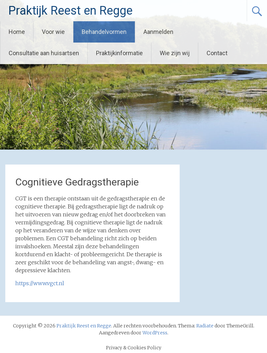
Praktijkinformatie (119, 53)
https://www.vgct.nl (39, 283)
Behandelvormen (104, 31)
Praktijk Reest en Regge (70, 11)
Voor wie (53, 31)
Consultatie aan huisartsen (44, 53)
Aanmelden (158, 31)
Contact (217, 53)
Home (17, 31)
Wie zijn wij (175, 53)
